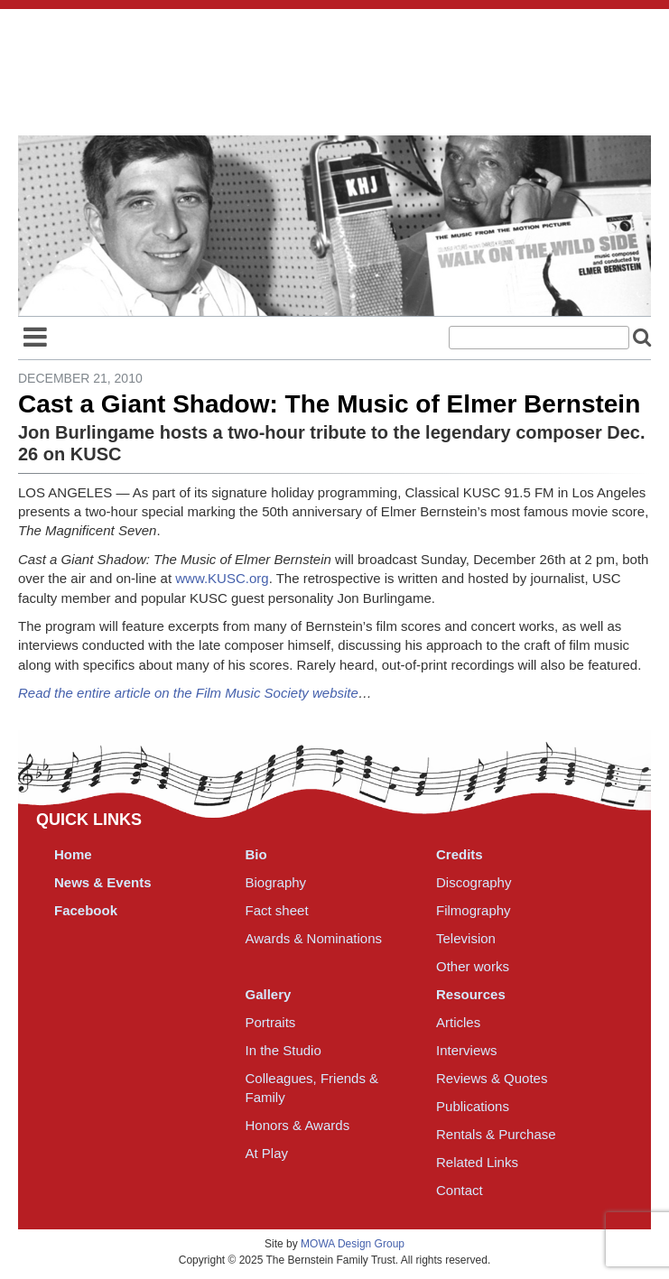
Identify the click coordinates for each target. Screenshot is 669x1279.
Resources (471, 994)
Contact (459, 1190)
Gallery (269, 994)
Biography (276, 882)
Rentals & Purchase (496, 1134)
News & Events (103, 882)
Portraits (271, 1022)
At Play (267, 1153)
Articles (458, 1022)
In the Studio (283, 1050)
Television (466, 938)
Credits (459, 854)
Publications (472, 1106)
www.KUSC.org (221, 578)
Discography (473, 882)
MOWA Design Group (352, 1243)
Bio (256, 854)
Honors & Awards (298, 1125)
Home (73, 854)
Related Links (477, 1162)
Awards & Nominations (314, 938)
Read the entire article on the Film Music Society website (188, 692)
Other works (472, 966)
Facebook (85, 910)
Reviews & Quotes (491, 1078)
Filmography (473, 910)
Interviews (466, 1050)
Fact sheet (277, 910)
